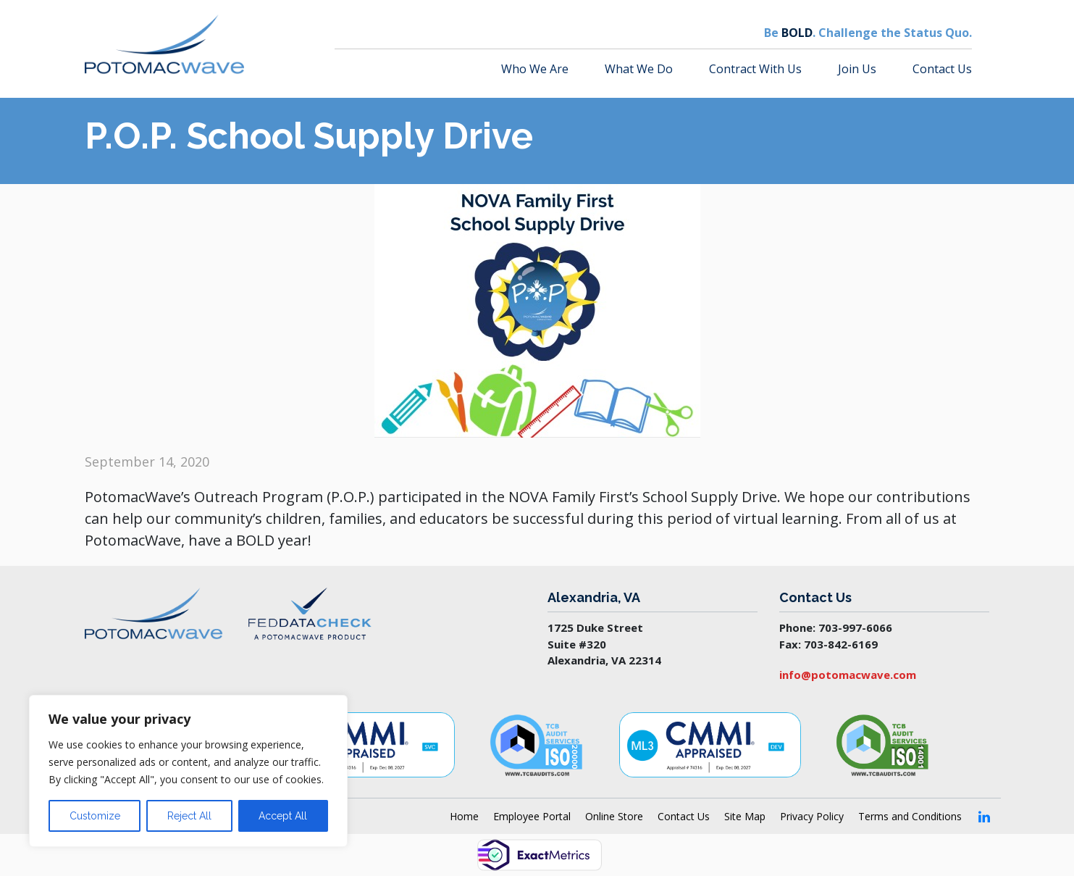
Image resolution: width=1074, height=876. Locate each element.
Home (464, 816)
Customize (95, 816)
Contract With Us (755, 69)
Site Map (744, 816)
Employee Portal (532, 816)
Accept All (283, 816)
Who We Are (535, 69)
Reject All (189, 816)
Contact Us (942, 69)
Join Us (857, 69)
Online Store (614, 816)
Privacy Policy (812, 816)
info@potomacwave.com (847, 674)
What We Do (639, 69)
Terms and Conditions (910, 816)
